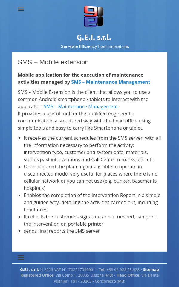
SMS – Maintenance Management (110, 82)
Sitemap (151, 269)
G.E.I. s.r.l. (94, 37)
